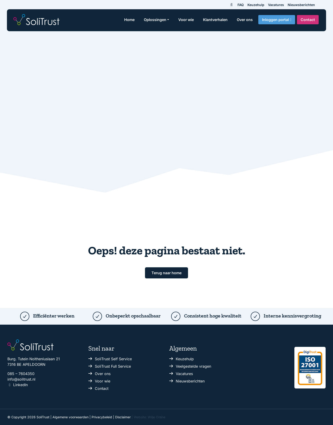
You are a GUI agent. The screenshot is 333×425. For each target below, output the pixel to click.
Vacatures (276, 5)
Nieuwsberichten (301, 5)
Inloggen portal (275, 19)
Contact (308, 19)
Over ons (245, 19)
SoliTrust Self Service (113, 359)
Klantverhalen (215, 19)
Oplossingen (155, 19)
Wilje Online (156, 417)
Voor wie (186, 19)
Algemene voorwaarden (70, 417)
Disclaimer (123, 417)
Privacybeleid (102, 417)
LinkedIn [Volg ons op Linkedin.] (17, 384)
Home (129, 19)
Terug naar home (166, 273)
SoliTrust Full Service (113, 366)
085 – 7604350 (20, 373)
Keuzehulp (255, 5)
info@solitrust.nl (21, 379)
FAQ (240, 5)
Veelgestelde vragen (193, 366)
